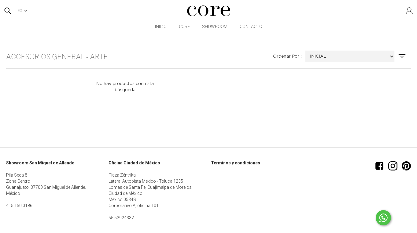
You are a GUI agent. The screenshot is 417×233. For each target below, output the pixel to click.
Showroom (214, 26)
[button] (24, 10)
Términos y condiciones (235, 162)
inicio (161, 26)
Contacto (251, 26)
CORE (184, 26)
